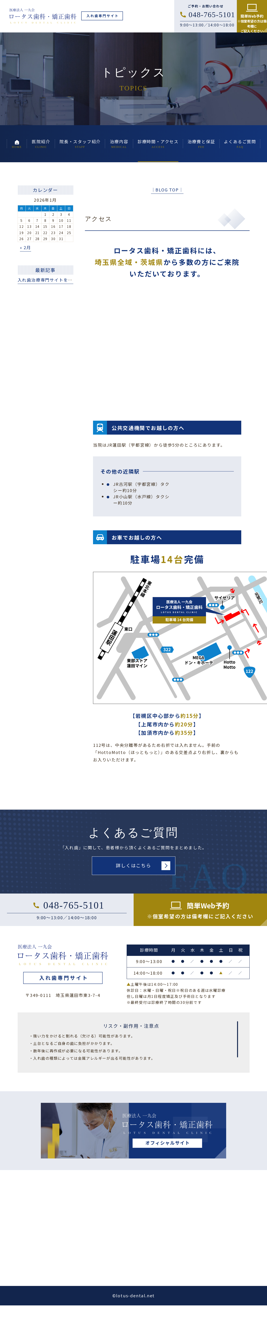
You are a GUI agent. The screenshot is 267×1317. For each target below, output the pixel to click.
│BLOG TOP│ (167, 190)
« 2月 (25, 247)
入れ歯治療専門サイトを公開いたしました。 (63, 280)
